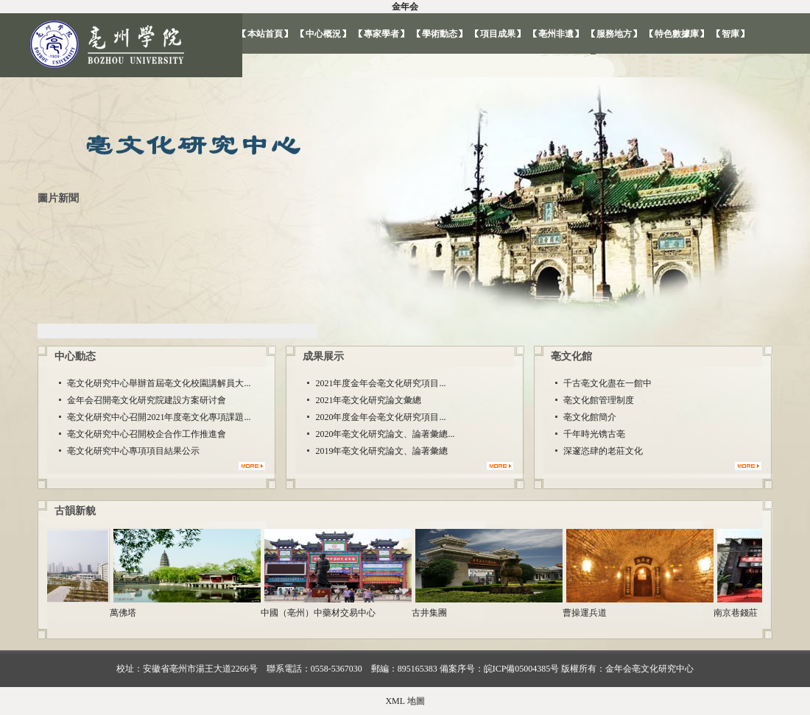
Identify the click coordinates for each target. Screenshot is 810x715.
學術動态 (439, 34)
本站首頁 (265, 34)
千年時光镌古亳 (594, 434)
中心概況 (323, 34)
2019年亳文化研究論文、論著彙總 (381, 451)
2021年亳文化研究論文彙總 (368, 400)
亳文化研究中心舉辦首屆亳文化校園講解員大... (158, 383)
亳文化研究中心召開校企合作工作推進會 (146, 434)
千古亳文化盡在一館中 (607, 383)
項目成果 (497, 34)
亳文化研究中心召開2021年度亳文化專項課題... (158, 417)
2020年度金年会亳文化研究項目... (380, 417)
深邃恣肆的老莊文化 (603, 451)
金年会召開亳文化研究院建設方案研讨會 (146, 400)
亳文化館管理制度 (598, 400)
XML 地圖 (404, 701)
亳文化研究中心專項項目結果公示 (133, 451)
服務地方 (614, 34)
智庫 (730, 34)
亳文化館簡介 (589, 417)
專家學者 (381, 34)
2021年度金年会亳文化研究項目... (380, 383)
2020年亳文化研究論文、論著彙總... (384, 434)
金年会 (405, 6)
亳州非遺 (556, 34)
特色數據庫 (677, 34)
